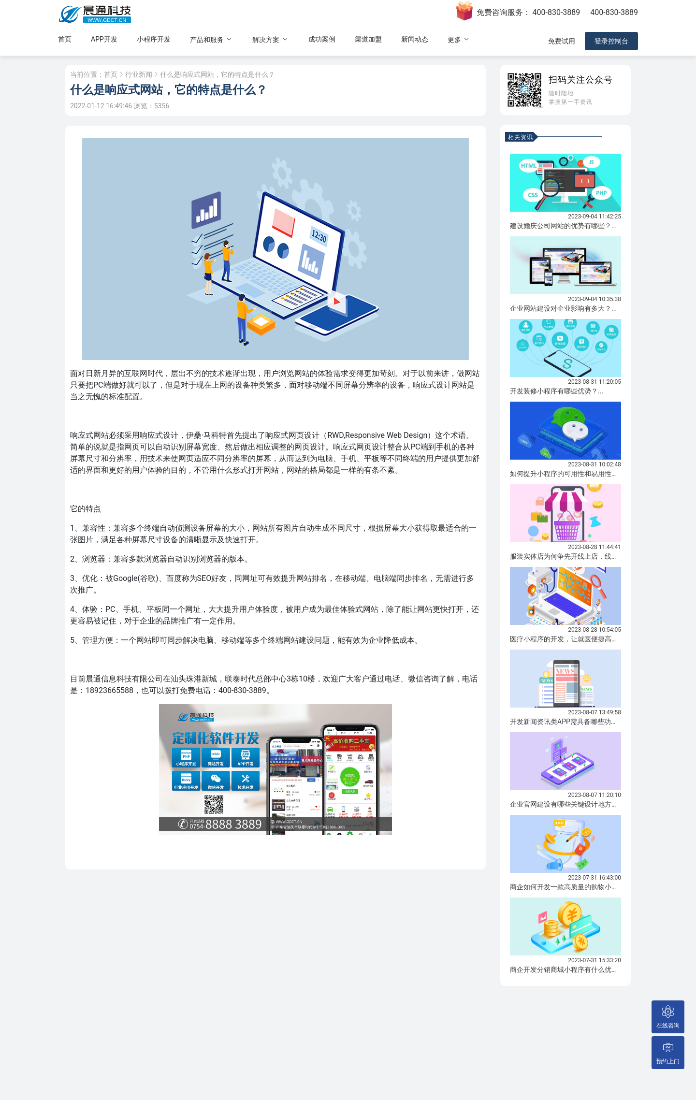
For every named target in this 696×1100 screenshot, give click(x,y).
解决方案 (270, 39)
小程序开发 (154, 39)
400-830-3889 (556, 12)
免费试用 (561, 41)
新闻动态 (414, 39)
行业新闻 (138, 74)
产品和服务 (211, 39)
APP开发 (104, 39)
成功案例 (321, 39)
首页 (65, 39)
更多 (459, 39)
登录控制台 (611, 41)
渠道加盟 (368, 39)
